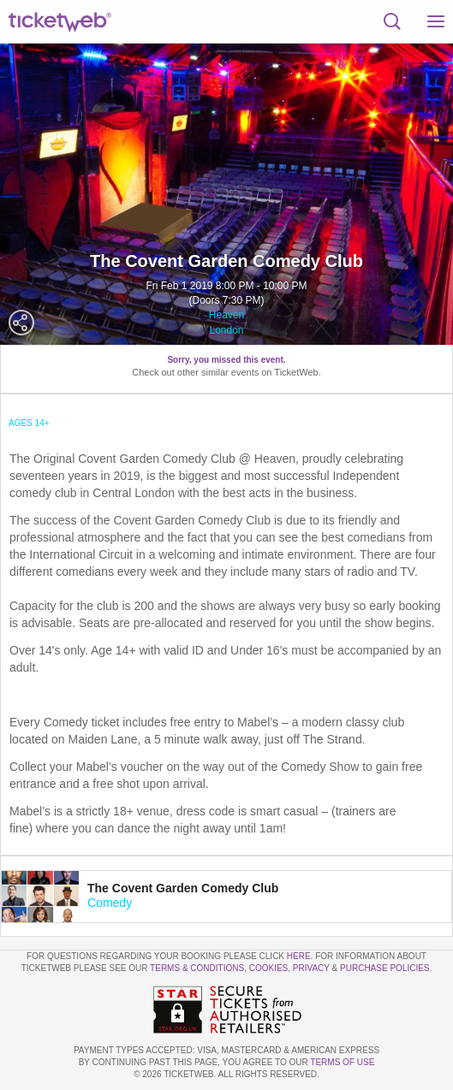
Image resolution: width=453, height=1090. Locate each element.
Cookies (269, 968)
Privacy (311, 968)
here (299, 956)
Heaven (226, 315)
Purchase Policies (384, 968)
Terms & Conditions (197, 968)
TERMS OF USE (342, 1062)
